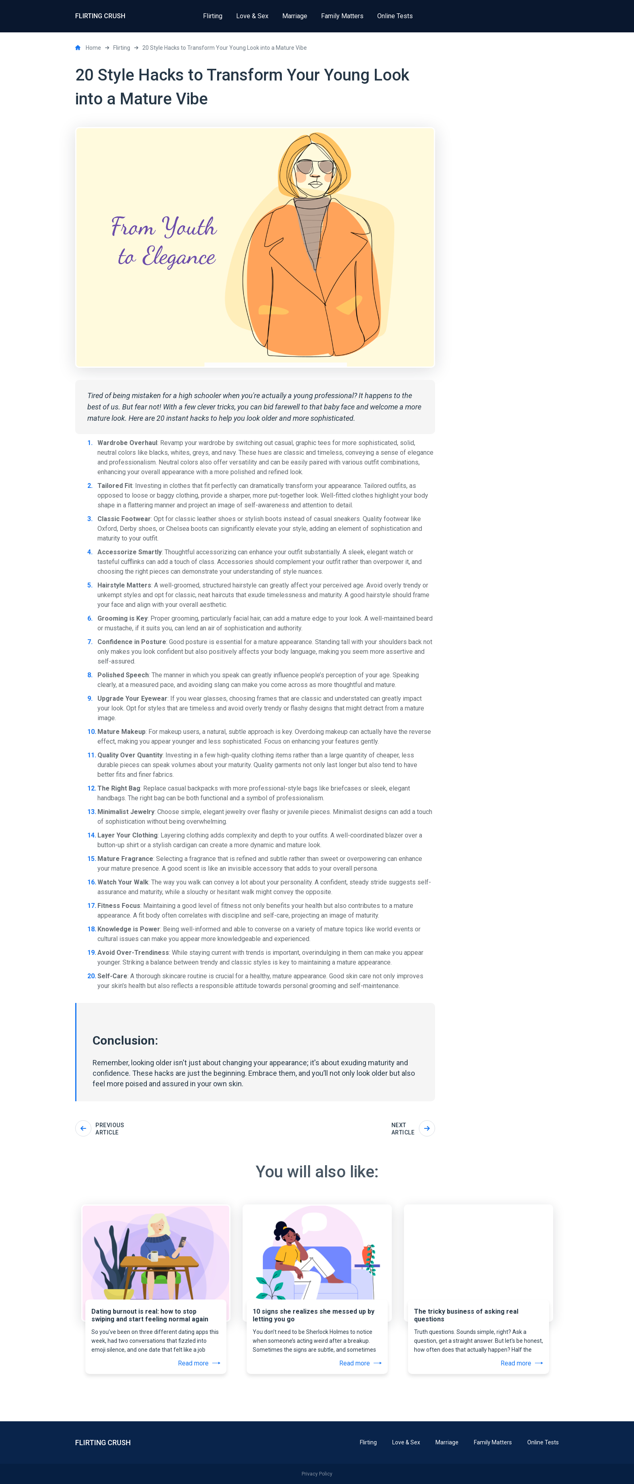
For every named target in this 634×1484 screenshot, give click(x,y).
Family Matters (493, 1442)
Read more (199, 1363)
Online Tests (543, 1442)
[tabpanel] (156, 1268)
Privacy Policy (317, 1474)
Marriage (447, 1442)
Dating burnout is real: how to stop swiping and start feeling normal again (149, 1315)
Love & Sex (406, 1442)
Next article (413, 1128)
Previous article (99, 1128)
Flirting (368, 1442)
